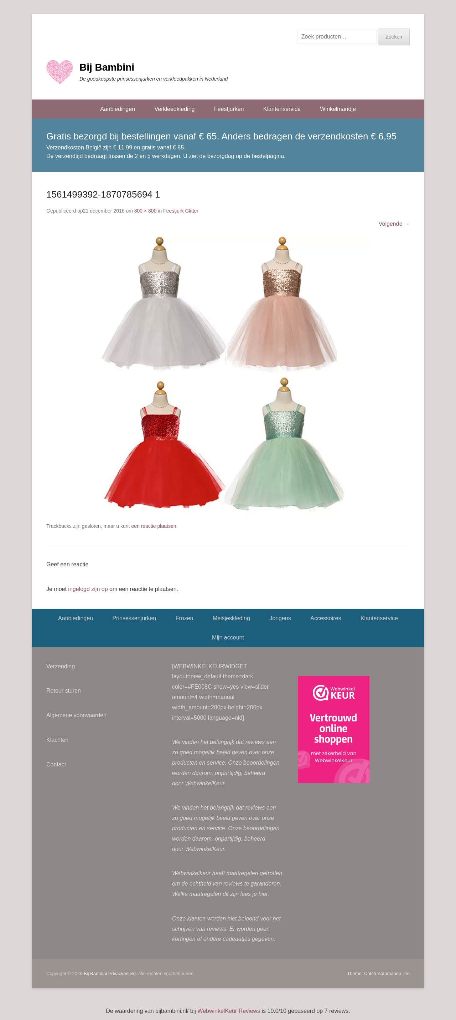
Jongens (280, 618)
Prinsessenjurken (134, 618)
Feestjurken (229, 109)
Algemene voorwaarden (76, 715)
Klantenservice (282, 109)
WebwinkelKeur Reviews (228, 1011)
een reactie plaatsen (153, 526)
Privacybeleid (122, 973)
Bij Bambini (106, 67)
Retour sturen (63, 691)
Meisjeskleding (231, 618)
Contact (56, 764)
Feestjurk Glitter (180, 211)
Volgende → (394, 224)
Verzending (60, 666)
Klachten (57, 740)
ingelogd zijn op (88, 589)
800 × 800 (145, 211)
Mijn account (228, 637)
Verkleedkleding (174, 109)
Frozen (184, 618)
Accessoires (325, 618)
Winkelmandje (338, 109)
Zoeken (393, 37)
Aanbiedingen (117, 109)
